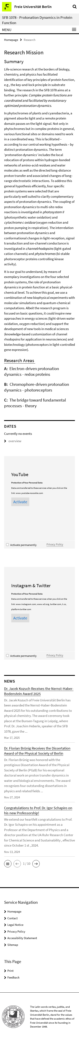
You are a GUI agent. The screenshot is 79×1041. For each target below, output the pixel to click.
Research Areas (19, 360)
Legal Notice (15, 925)
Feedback (13, 977)
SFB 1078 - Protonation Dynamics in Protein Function (37, 20)
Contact (12, 918)
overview (12, 441)
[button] (7, 864)
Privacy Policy (54, 544)
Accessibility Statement (22, 938)
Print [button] (10, 971)
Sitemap (12, 945)
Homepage (11, 40)
